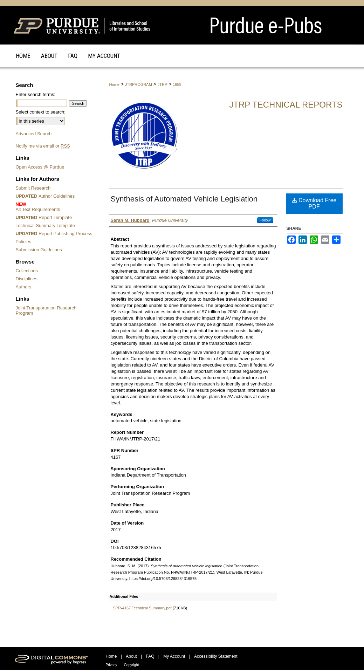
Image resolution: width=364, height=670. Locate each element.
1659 (177, 84)
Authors (24, 286)
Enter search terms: (35, 94)
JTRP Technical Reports (285, 104)
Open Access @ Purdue (40, 167)
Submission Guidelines (39, 249)
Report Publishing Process (54, 233)
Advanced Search (34, 133)
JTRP (162, 84)
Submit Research (33, 188)
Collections (27, 270)
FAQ (150, 656)
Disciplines (26, 278)
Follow (265, 220)
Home (114, 84)
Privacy (111, 665)
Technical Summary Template (45, 225)
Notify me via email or (43, 146)
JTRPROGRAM (138, 84)
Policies (24, 241)
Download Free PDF (314, 203)
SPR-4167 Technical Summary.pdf (142, 608)
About (131, 656)
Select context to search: (41, 112)
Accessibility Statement (215, 656)
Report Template (44, 217)
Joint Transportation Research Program (46, 310)
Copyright (131, 665)
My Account (174, 656)
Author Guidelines (45, 196)
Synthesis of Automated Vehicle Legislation (184, 198)
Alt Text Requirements (55, 206)
